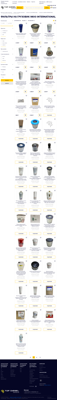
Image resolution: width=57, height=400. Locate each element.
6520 (21, 370)
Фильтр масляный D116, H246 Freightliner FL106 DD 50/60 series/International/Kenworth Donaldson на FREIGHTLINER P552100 (21, 83)
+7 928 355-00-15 (32, 393)
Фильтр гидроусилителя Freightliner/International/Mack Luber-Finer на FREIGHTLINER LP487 (49, 321)
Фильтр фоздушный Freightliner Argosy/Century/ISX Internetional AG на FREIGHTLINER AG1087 (35, 130)
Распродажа (33, 386)
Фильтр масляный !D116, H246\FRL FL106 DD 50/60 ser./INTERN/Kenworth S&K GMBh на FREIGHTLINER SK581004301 (21, 273)
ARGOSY (4, 44)
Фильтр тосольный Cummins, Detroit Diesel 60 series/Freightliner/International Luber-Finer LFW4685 (35, 249)
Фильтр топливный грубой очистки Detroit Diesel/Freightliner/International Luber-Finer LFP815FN (35, 178)
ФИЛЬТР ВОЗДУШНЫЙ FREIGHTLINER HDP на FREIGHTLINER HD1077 (35, 58)
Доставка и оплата (22, 1)
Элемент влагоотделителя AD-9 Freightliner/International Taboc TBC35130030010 (49, 153)
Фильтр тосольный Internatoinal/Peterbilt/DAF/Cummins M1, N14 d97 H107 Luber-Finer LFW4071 (49, 272)
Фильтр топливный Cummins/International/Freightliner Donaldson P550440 (35, 321)
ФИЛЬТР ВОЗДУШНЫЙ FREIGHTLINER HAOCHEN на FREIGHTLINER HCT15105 (21, 321)
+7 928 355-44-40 (26, 393)
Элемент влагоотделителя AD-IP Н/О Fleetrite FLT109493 (35, 272)
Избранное (42, 1)
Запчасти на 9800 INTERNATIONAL (46, 12)
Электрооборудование (34, 378)
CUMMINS (4, 32)
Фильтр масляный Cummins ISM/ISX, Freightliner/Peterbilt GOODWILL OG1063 (49, 106)
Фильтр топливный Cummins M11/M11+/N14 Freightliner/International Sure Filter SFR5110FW (21, 202)
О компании (14, 1)
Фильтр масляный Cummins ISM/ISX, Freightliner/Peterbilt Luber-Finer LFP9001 (35, 296)
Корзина (53, 7)
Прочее (31, 382)
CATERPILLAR (5, 30)
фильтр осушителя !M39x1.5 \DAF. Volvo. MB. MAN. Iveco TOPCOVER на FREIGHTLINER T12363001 (35, 154)
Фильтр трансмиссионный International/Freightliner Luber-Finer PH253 (49, 82)
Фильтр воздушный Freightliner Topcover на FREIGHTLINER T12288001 (20, 153)
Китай (4, 56)
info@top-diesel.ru (38, 393)
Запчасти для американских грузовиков (14, 365)
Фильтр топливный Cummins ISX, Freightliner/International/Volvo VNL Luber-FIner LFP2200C (49, 201)
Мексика (4, 60)
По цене (24, 20)
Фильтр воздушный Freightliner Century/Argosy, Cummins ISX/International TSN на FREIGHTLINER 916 (35, 35)
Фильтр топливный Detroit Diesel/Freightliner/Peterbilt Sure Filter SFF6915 (49, 296)
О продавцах (41, 374)
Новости (28, 1)
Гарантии (33, 1)
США (3, 58)
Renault (2, 377)
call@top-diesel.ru (47, 385)
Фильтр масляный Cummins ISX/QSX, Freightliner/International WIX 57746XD (21, 131)
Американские (5, 51)
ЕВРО (21, 368)
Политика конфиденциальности (44, 377)
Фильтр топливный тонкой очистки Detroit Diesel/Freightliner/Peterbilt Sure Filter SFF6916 (49, 35)
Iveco (2, 374)
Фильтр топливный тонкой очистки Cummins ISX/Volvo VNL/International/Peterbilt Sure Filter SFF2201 (35, 107)
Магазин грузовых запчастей (6, 12)
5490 (21, 371)
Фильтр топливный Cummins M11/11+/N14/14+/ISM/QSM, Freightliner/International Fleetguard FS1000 (21, 345)
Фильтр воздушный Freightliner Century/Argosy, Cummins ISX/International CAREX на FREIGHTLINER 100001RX (49, 131)
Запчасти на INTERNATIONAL (32, 12)
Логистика (14, 3)
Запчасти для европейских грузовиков (4, 365)
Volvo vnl (12, 371)
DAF (3, 34)
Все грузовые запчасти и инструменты (33, 365)
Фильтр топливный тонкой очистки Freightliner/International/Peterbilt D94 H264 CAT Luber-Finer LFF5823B (21, 297)
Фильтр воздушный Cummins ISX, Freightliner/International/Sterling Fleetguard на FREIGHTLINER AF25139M (49, 249)
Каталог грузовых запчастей (19, 12)
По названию (31, 20)
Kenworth (12, 370)
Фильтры (4, 66)
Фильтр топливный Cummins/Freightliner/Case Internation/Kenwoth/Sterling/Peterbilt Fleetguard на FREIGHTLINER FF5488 (35, 83)
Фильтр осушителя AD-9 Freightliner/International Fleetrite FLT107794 (35, 225)
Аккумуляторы (32, 370)
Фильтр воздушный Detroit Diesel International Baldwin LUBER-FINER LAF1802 (49, 58)
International (13, 374)
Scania (2, 371)
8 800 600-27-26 (51, 5)
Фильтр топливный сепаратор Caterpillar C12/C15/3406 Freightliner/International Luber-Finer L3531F (21, 107)
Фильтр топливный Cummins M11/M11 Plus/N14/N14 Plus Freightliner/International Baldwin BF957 (21, 249)
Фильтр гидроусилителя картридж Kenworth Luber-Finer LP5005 (21, 225)
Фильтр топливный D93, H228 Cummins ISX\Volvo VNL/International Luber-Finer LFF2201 (35, 202)
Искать (47, 7)
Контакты (49, 1)
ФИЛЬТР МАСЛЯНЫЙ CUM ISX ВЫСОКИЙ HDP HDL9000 (21, 34)
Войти (41, 3)
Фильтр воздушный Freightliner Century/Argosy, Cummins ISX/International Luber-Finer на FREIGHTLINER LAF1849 (49, 225)
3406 (3, 40)
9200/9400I (5, 42)
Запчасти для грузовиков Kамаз (23, 365)
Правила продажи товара (43, 375)
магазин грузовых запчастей (15, 397)
